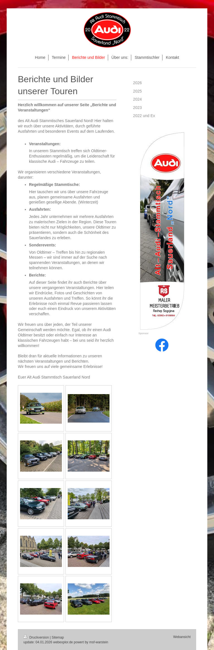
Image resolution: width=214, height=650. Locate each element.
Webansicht (182, 637)
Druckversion (36, 637)
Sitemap (58, 637)
